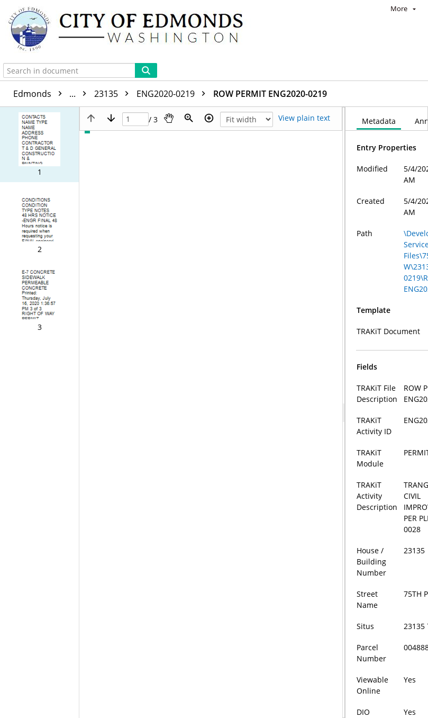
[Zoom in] (209, 58)
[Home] (130, 30)
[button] (39, 84)
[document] (386, 382)
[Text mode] (304, 58)
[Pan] (169, 58)
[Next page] (111, 58)
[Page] (135, 59)
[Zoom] (189, 58)
